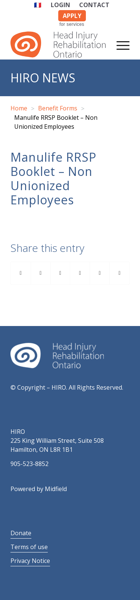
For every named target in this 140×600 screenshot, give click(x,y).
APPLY (72, 16)
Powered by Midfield (38, 489)
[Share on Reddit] (99, 273)
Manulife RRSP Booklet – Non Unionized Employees (53, 178)
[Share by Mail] (119, 273)
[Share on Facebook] (21, 273)
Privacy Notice (30, 561)
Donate (20, 533)
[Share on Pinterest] (60, 273)
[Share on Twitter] (40, 273)
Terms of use (29, 547)
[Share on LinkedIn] (80, 273)
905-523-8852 (29, 464)
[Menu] (119, 45)
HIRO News (42, 78)
